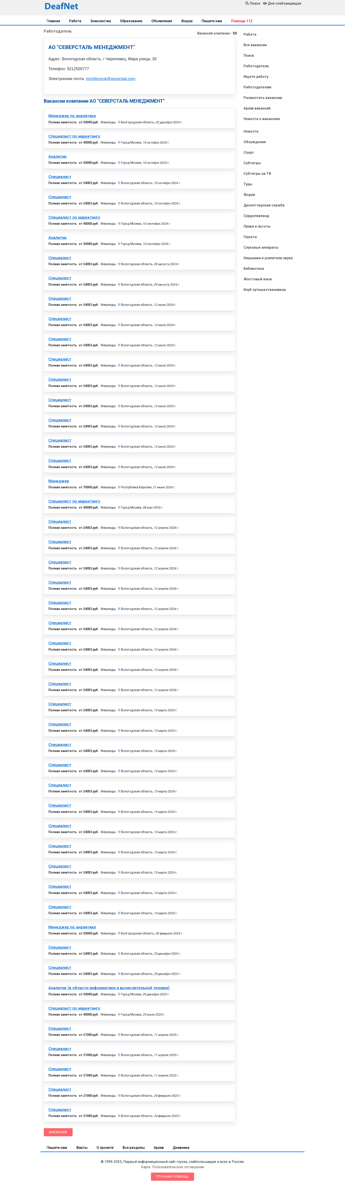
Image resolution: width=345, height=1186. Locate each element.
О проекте (105, 1148)
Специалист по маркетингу (74, 136)
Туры (248, 184)
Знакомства (100, 21)
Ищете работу (256, 77)
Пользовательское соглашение (178, 1167)
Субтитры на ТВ (257, 174)
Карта (145, 1167)
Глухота (250, 237)
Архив (159, 1148)
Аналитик (57, 156)
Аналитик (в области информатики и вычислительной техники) (108, 988)
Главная (53, 21)
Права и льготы (257, 226)
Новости (251, 131)
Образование (131, 21)
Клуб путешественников (265, 290)
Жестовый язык (258, 279)
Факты (82, 1148)
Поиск (249, 55)
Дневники (181, 1148)
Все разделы (134, 1148)
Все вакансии (255, 45)
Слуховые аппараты (261, 247)
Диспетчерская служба (264, 205)
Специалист (59, 177)
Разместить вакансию (263, 98)
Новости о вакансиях (262, 119)
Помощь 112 (241, 21)
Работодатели (256, 66)
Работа (75, 21)
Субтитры (252, 163)
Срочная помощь (172, 1176)
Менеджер (58, 481)
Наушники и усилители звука (268, 258)
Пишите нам (212, 21)
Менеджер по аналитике (72, 116)
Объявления (161, 21)
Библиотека (254, 268)
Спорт (249, 152)
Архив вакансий (257, 108)
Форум (187, 21)
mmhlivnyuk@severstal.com (110, 79)
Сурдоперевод (256, 216)
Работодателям (257, 87)
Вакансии (58, 1132)
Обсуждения (255, 142)
